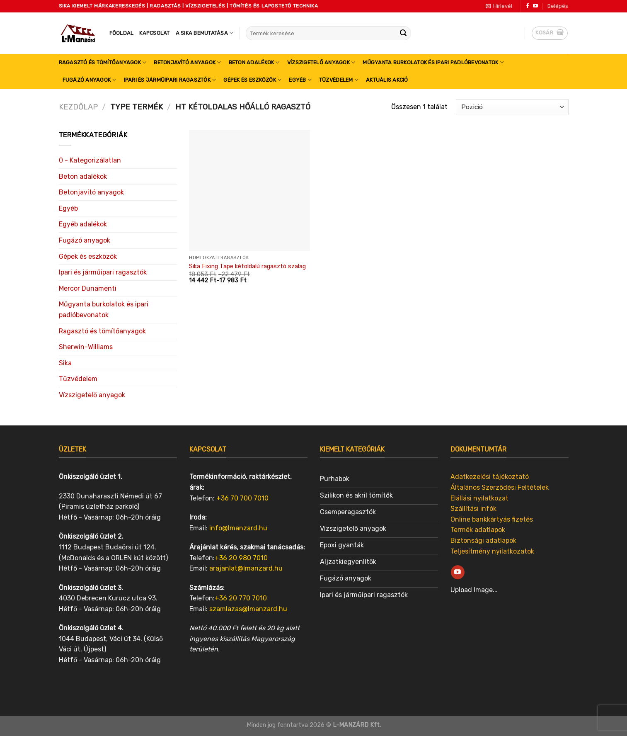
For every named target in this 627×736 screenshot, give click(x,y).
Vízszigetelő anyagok (321, 62)
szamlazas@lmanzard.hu (248, 609)
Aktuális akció (387, 80)
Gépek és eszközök (252, 80)
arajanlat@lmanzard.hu (246, 568)
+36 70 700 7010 (242, 498)
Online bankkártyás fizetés (491, 519)
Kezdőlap (78, 107)
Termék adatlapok (477, 530)
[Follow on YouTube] (535, 6)
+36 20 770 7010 (241, 598)
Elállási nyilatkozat (479, 498)
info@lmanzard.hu (238, 528)
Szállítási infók (473, 509)
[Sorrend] (512, 107)
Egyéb (300, 80)
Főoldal (121, 33)
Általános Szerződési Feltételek (499, 487)
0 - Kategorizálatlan (90, 160)
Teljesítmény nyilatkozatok (492, 551)
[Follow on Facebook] (527, 6)
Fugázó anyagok (89, 80)
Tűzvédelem (338, 80)
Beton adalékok (254, 62)
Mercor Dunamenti (87, 288)
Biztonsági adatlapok (483, 540)
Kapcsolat (154, 33)
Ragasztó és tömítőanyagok (103, 62)
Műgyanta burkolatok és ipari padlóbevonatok (433, 62)
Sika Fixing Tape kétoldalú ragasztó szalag (247, 266)
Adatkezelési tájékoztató (489, 477)
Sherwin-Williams (86, 347)
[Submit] (403, 33)
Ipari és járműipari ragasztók (170, 80)
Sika (65, 363)
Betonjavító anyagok (187, 62)
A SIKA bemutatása (205, 33)
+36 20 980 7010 (241, 558)
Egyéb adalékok (83, 224)
